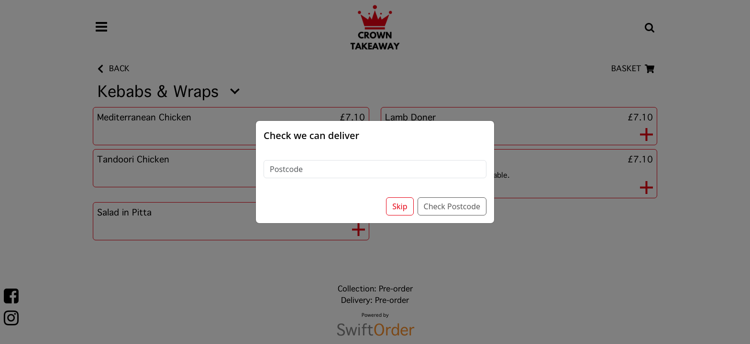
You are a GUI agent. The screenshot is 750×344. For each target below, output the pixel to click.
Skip (399, 192)
